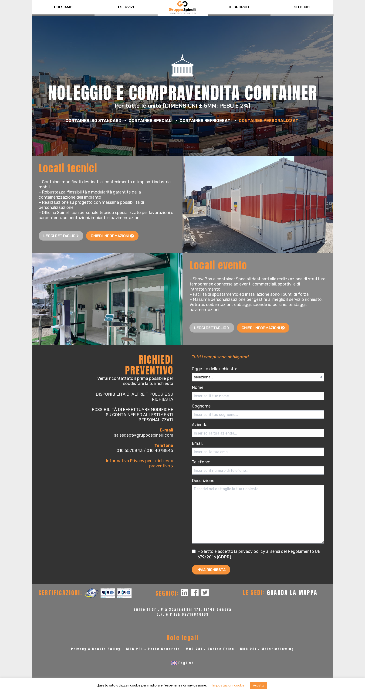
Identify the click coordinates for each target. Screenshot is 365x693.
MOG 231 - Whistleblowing (267, 649)
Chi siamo (63, 7)
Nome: (198, 387)
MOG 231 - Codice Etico (210, 649)
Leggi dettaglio (61, 235)
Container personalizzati (269, 120)
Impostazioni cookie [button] (228, 685)
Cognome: (202, 406)
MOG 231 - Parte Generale (153, 649)
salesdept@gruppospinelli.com (143, 435)
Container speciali (150, 120)
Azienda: (200, 424)
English (186, 663)
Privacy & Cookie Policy (96, 649)
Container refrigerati (205, 120)
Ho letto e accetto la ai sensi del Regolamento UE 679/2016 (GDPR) (256, 554)
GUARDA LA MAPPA (292, 592)
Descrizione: (203, 480)
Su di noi (302, 7)
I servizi (126, 7)
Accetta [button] (258, 685)
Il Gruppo (239, 7)
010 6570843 (130, 450)
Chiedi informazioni (112, 235)
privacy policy (251, 551)
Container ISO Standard (93, 120)
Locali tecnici (68, 168)
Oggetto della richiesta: (214, 368)
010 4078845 (160, 450)
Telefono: (201, 462)
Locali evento (218, 265)
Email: (197, 443)
